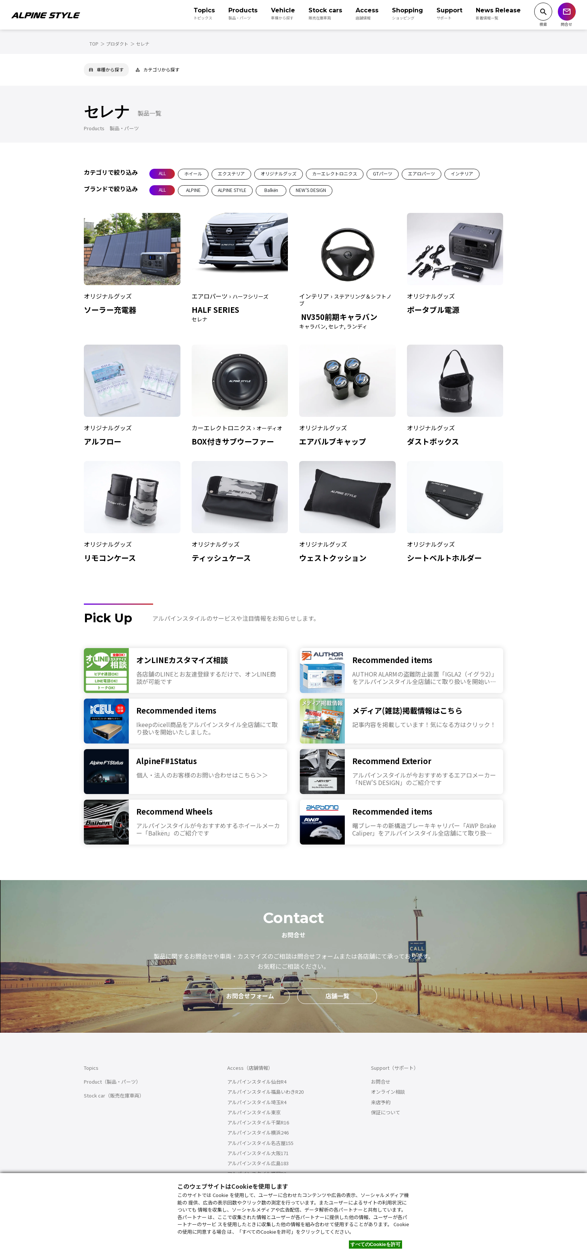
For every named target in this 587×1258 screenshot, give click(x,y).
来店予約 (380, 1102)
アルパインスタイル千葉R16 (258, 1122)
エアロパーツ (421, 173)
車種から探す (106, 69)
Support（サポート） (395, 1067)
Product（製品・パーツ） (112, 1081)
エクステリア (231, 173)
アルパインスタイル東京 (254, 1112)
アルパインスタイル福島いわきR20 (265, 1091)
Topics (91, 1067)
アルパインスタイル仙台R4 (256, 1081)
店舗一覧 (337, 995)
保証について (385, 1112)
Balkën (271, 190)
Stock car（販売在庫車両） (114, 1095)
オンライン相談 (388, 1091)
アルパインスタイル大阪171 (258, 1153)
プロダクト (117, 43)
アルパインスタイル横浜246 (258, 1132)
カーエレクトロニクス (334, 173)
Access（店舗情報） (250, 1067)
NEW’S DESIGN (311, 190)
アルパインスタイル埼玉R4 (256, 1102)
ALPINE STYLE (232, 190)
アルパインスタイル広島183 (258, 1163)
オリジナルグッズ (278, 173)
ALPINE (193, 190)
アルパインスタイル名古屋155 (260, 1142)
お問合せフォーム (250, 995)
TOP (93, 43)
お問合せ (380, 1081)
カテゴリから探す (157, 69)
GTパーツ (382, 173)
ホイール (193, 173)
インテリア (462, 173)
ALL (162, 173)
